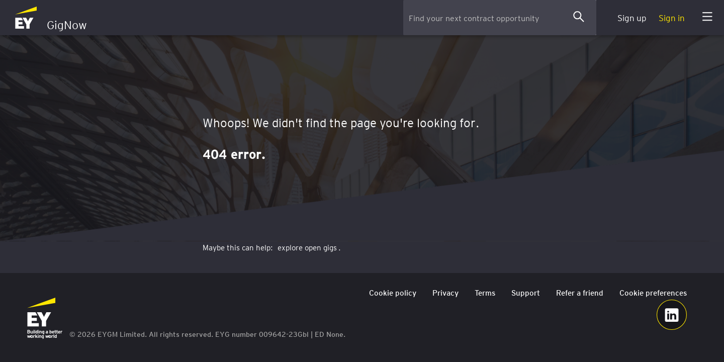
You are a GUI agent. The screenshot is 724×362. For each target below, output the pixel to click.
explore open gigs (307, 247)
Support (525, 293)
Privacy (445, 293)
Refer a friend (579, 293)
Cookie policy (392, 293)
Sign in (672, 17)
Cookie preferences (653, 293)
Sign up (632, 17)
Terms (485, 293)
